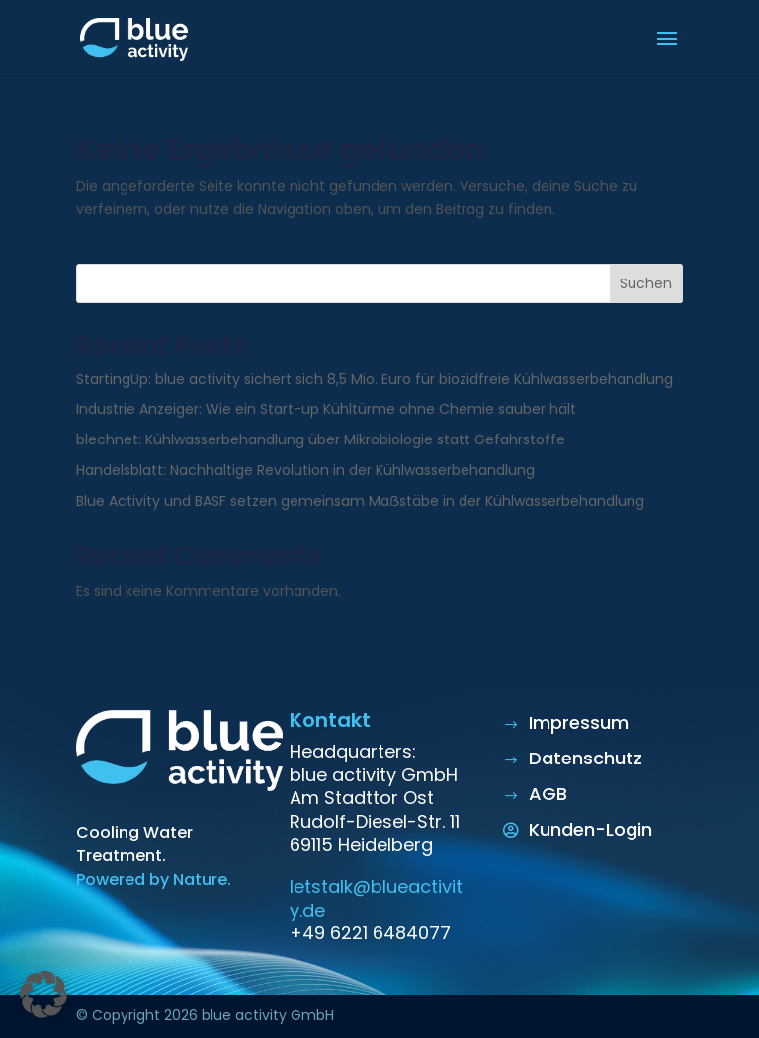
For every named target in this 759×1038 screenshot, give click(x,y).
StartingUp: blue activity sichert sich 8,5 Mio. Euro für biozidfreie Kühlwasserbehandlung (374, 379)
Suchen (646, 283)
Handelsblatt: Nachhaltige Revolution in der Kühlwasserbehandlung (305, 470)
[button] (43, 994)
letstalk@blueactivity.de (376, 898)
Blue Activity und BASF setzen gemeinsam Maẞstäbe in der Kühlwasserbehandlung (360, 501)
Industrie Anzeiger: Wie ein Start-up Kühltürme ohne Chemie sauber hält (326, 409)
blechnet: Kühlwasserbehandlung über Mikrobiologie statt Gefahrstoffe (320, 439)
